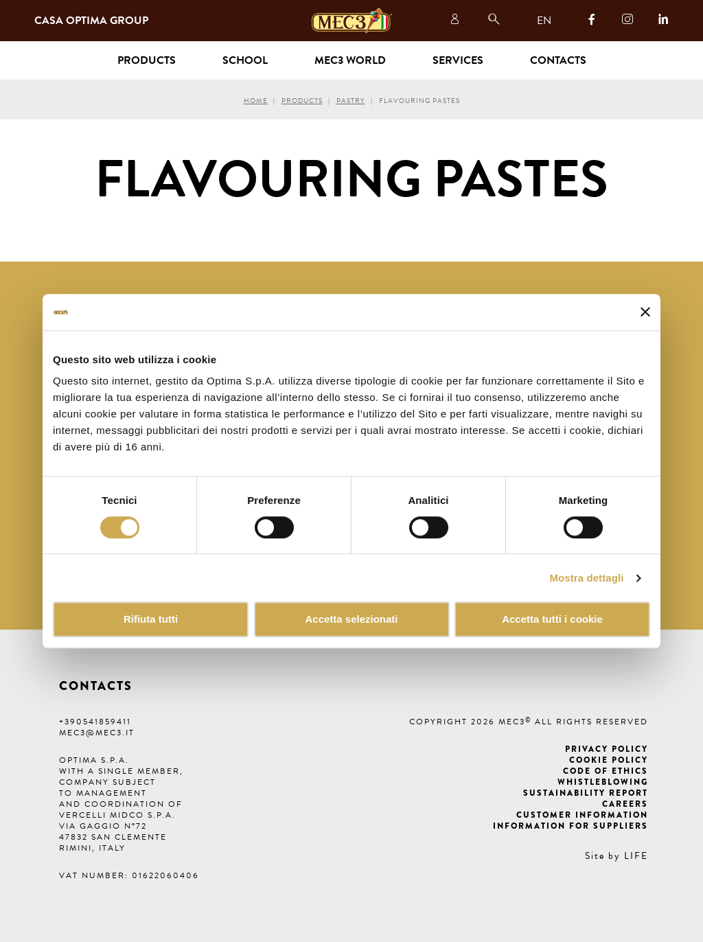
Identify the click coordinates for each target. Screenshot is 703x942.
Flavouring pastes (419, 100)
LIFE (636, 856)
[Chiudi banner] (645, 312)
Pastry (350, 100)
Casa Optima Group (91, 20)
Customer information (582, 815)
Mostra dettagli (586, 578)
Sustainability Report (585, 793)
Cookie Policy (608, 760)
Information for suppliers (570, 826)
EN (544, 20)
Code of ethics (605, 771)
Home (256, 100)
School (245, 60)
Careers (625, 804)
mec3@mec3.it (97, 732)
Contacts (558, 60)
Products (302, 100)
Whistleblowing (602, 782)
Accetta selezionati (351, 619)
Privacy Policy (606, 749)
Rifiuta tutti (151, 619)
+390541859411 (95, 721)
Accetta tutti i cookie (552, 619)
